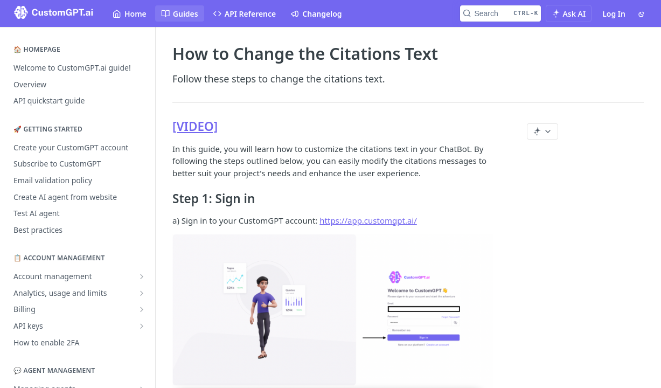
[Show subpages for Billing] (141, 309)
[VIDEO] (195, 126)
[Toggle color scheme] (642, 13)
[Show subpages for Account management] (141, 276)
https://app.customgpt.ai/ (368, 220)
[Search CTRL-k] (500, 13)
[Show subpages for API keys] (141, 326)
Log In (613, 14)
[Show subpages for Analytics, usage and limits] (141, 293)
